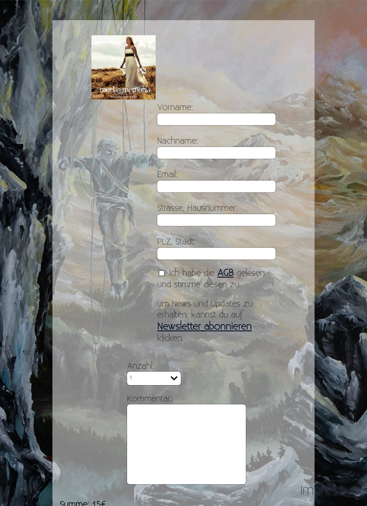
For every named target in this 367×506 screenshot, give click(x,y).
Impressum (331, 490)
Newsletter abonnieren (204, 327)
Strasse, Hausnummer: (197, 208)
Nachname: (177, 141)
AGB (225, 273)
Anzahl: (140, 366)
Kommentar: (149, 399)
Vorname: (175, 107)
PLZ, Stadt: (176, 242)
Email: (167, 175)
